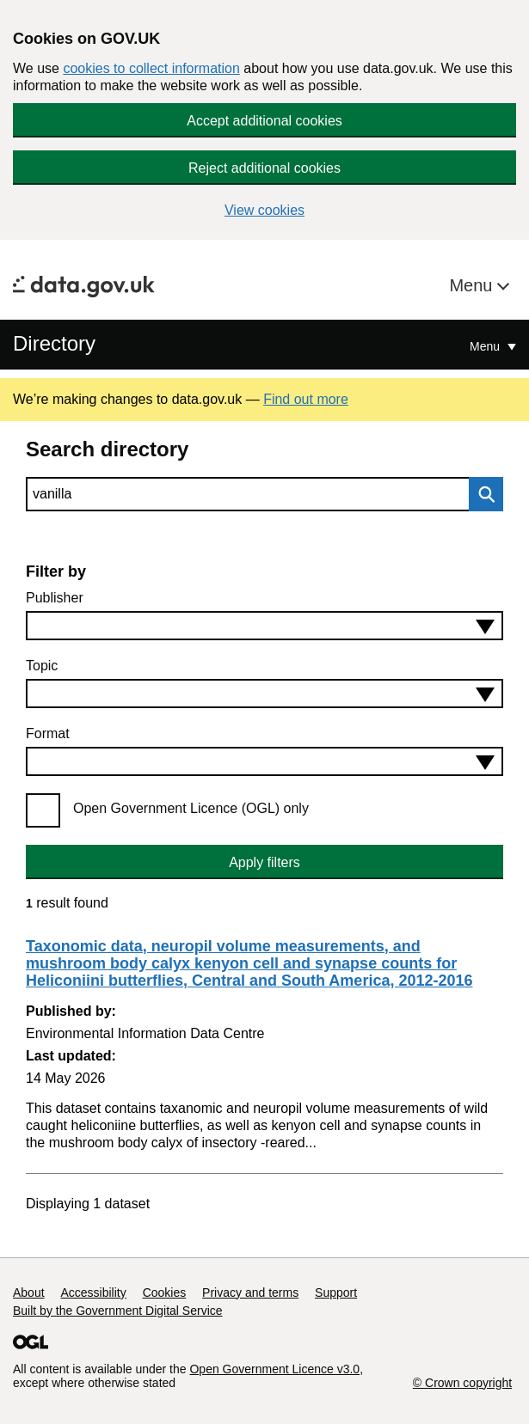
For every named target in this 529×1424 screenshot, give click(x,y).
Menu (473, 285)
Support (336, 1292)
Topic (42, 665)
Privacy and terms (250, 1292)
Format (48, 733)
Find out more (305, 399)
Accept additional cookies (264, 120)
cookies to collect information (151, 68)
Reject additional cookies (264, 168)
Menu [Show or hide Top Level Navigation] (486, 346)
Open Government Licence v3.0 (274, 1369)
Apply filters (264, 862)
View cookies (264, 210)
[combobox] (264, 625)
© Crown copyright (462, 1383)
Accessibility (93, 1292)
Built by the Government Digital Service (118, 1310)
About (29, 1292)
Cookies (165, 1292)
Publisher (54, 597)
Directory (54, 343)
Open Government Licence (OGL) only (191, 808)
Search (482, 494)
